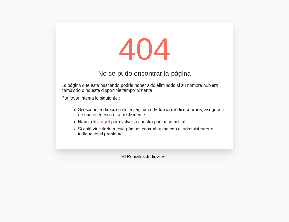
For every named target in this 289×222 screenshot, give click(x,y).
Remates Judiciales (146, 156)
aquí (105, 121)
